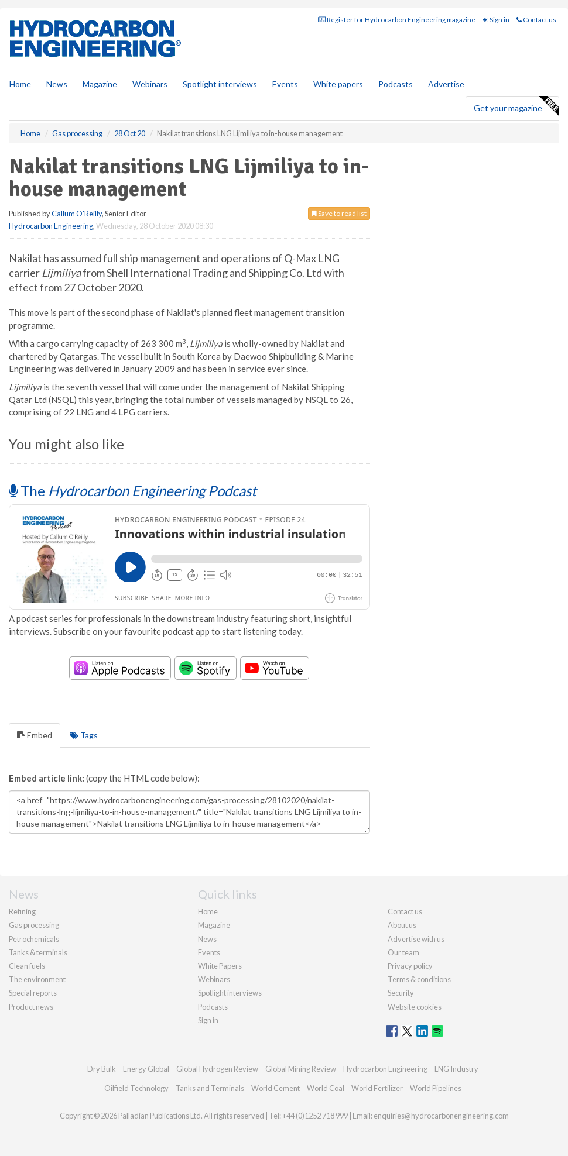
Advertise (446, 84)
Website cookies (415, 1007)
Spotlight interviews (220, 84)
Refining (22, 911)
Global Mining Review (300, 1069)
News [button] (56, 84)
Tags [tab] (84, 735)
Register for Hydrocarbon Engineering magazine (396, 19)
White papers (338, 84)
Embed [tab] (34, 735)
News (207, 939)
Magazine (100, 84)
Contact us (536, 19)
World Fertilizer (377, 1088)
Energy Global (146, 1069)
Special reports (33, 992)
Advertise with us (416, 939)
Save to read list (339, 213)
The (132, 490)
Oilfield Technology (136, 1088)
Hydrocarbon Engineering (51, 225)
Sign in (496, 19)
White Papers (220, 966)
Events (285, 84)
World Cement (275, 1088)
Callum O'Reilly (77, 213)
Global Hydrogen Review (217, 1069)
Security (401, 992)
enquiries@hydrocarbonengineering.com (441, 1115)
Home (20, 84)
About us (402, 925)
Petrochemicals (34, 939)
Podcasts (395, 84)
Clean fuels (27, 966)
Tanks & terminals (38, 952)
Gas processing (34, 925)
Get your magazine (516, 106)
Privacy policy (410, 966)
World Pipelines (435, 1088)
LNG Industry (456, 1069)
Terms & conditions (419, 979)
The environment (37, 979)
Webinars (149, 84)
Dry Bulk (101, 1069)
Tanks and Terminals (210, 1088)
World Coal (325, 1088)
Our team (403, 952)
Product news (31, 1007)
